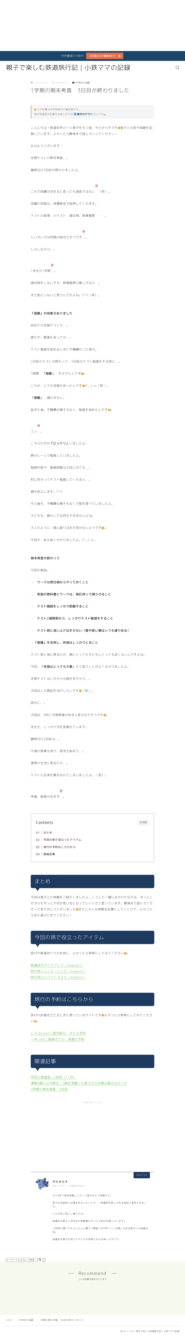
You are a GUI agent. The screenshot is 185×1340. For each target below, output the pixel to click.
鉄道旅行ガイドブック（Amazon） (57, 965)
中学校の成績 (81, 83)
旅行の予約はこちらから (59, 847)
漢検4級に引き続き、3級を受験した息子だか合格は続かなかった (79, 1083)
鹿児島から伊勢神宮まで (102, 55)
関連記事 (49, 854)
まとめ (47, 833)
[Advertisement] (90, 25)
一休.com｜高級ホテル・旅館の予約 (58, 1039)
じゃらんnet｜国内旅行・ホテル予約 (58, 1033)
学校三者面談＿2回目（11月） (54, 1077)
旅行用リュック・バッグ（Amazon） (58, 971)
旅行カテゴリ (83, 114)
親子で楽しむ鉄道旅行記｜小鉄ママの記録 (68, 67)
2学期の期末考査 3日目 (49, 1089)
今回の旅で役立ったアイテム (62, 840)
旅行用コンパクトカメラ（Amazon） (58, 977)
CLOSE (143, 822)
